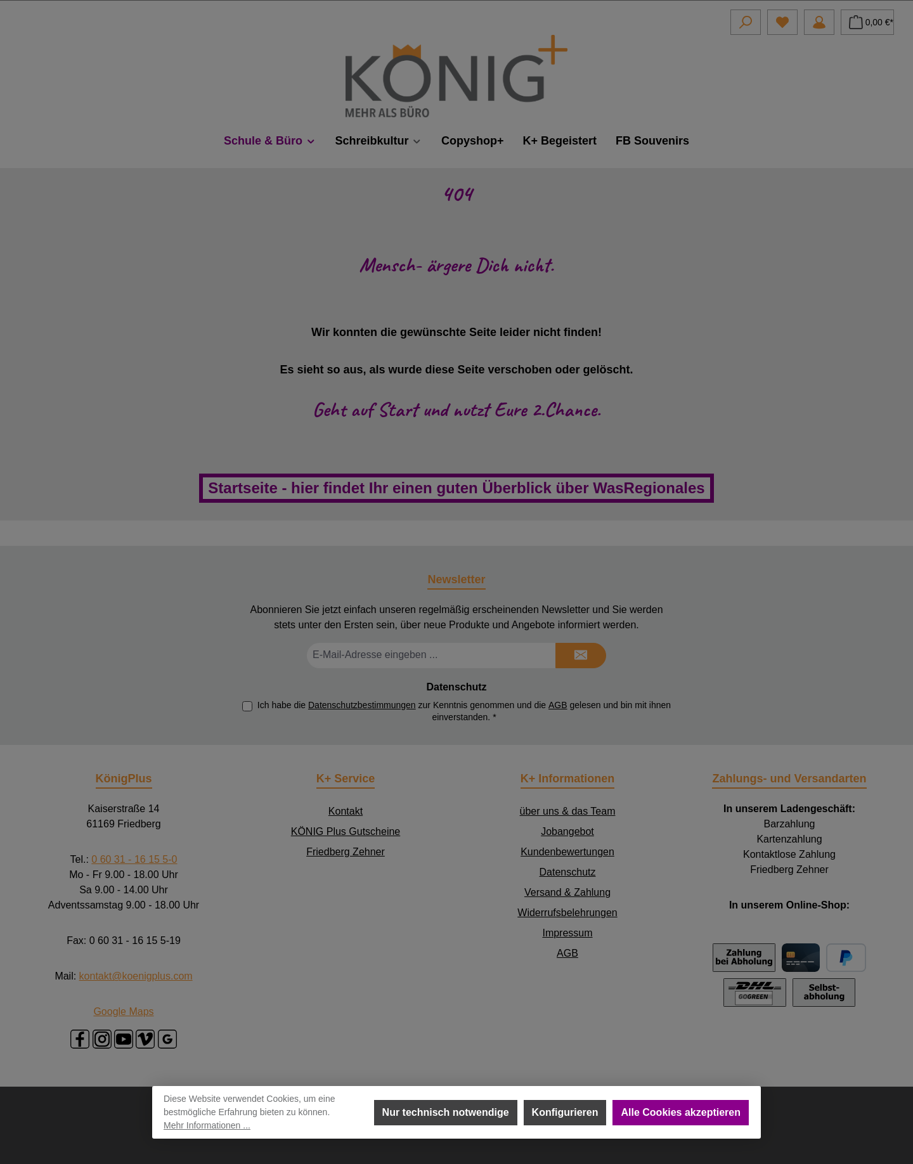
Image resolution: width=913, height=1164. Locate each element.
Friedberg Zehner (345, 851)
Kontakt (345, 811)
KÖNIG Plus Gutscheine (346, 831)
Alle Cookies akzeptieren (681, 1112)
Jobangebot (567, 831)
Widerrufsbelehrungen (567, 912)
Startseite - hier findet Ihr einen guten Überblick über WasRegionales (456, 487)
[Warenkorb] (867, 22)
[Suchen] (745, 22)
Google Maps (123, 1011)
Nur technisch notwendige (445, 1112)
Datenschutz (568, 872)
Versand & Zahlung (567, 892)
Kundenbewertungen (567, 851)
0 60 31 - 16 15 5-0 (134, 859)
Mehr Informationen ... (207, 1125)
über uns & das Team (568, 811)
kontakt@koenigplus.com (136, 976)
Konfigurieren (565, 1112)
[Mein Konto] (819, 22)
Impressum (567, 933)
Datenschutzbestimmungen (362, 705)
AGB (557, 705)
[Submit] (580, 655)
